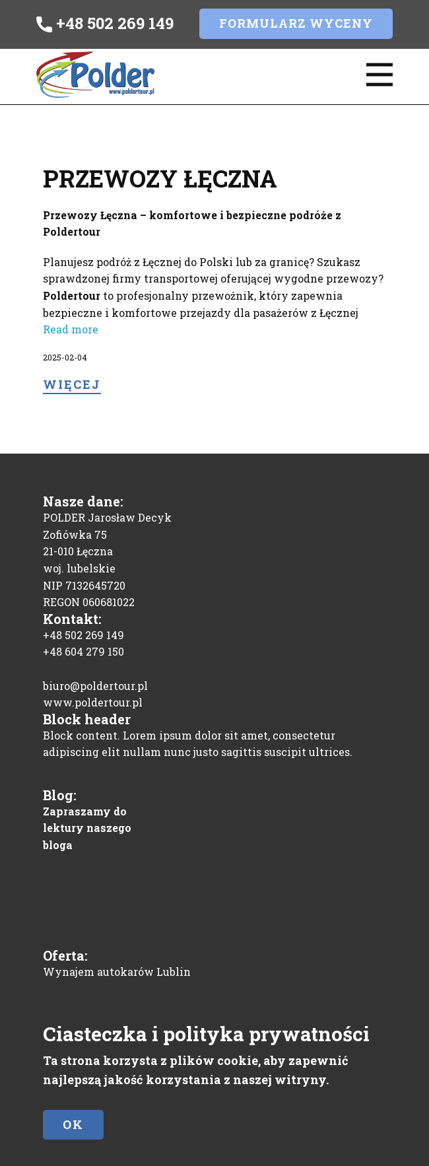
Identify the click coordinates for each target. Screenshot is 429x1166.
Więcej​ (72, 384)
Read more (70, 329)
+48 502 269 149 (105, 24)
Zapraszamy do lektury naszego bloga (87, 828)
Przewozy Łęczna (160, 178)
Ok (73, 1124)
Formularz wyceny (296, 23)
